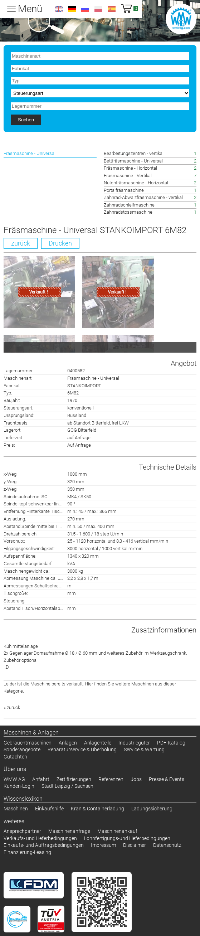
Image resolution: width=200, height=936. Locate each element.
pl (98, 9)
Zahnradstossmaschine (128, 212)
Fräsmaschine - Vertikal (128, 175)
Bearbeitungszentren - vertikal (134, 153)
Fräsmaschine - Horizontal (130, 168)
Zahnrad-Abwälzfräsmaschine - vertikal (143, 197)
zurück (20, 243)
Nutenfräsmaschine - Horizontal (136, 182)
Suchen (26, 119)
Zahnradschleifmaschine (129, 205)
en (59, 9)
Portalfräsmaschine (124, 190)
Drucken (60, 243)
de (72, 9)
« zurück (12, 707)
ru (85, 9)
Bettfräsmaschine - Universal (133, 161)
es (112, 9)
